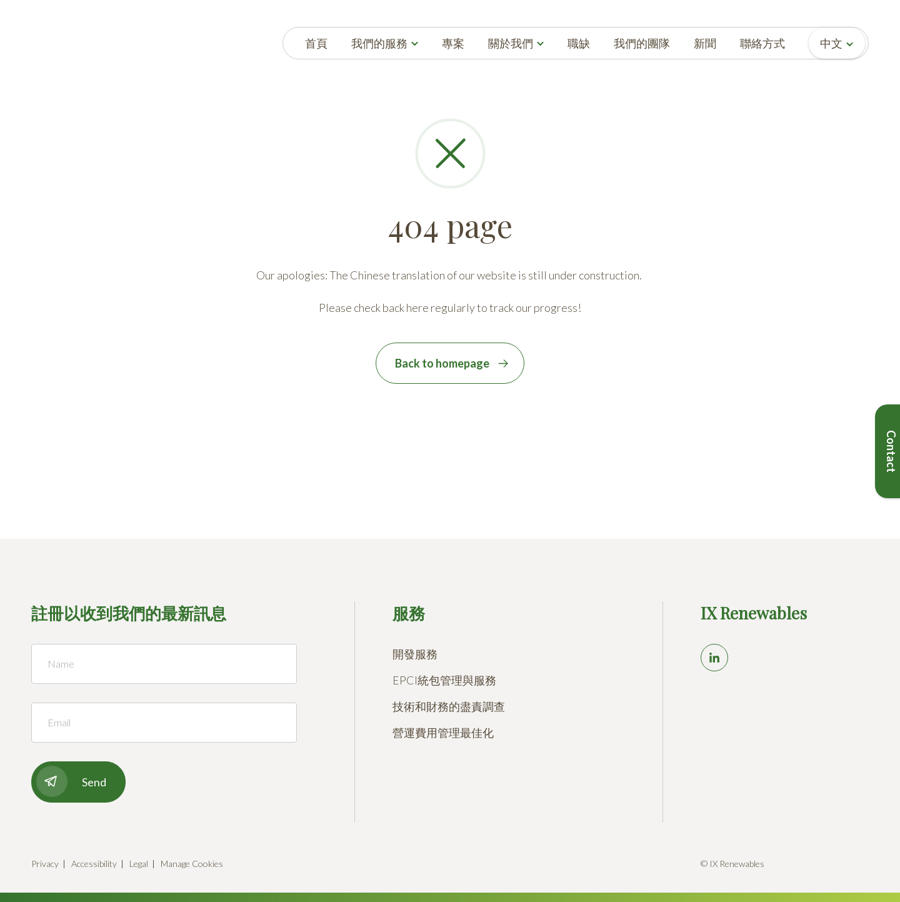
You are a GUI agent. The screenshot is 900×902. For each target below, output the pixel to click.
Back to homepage (442, 363)
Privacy (45, 863)
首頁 (316, 43)
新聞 (705, 43)
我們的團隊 (642, 43)
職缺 (579, 43)
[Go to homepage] (57, 43)
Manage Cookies (192, 863)
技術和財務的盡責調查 (448, 706)
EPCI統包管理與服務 (444, 680)
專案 (453, 43)
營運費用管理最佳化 (443, 732)
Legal (138, 863)
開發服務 (415, 654)
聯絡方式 (762, 43)
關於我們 (510, 43)
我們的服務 (379, 43)
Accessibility (94, 863)
